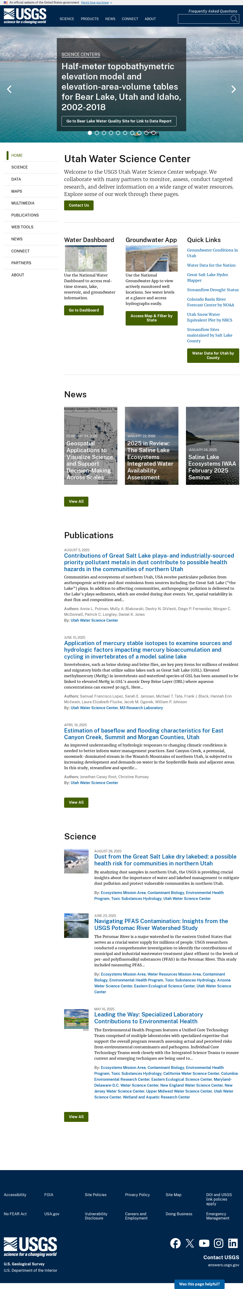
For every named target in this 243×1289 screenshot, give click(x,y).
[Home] (25, 23)
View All (76, 501)
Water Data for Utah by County (213, 355)
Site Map (173, 1195)
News (110, 19)
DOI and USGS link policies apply (219, 1199)
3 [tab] (104, 133)
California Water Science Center (191, 1073)
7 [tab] (132, 133)
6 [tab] (125, 133)
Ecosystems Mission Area (123, 892)
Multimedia (22, 203)
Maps (16, 191)
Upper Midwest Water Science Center (179, 1091)
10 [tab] (153, 133)
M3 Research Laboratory (141, 708)
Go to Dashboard (84, 310)
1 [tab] (90, 133)
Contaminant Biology (166, 892)
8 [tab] (139, 133)
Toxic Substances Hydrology (136, 898)
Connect (130, 19)
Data (16, 179)
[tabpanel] (121, 85)
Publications (25, 215)
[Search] (234, 19)
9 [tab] (146, 133)
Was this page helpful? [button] (199, 1284)
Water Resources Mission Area (174, 974)
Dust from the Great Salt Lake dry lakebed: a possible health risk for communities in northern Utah (165, 860)
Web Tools (22, 227)
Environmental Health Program (136, 980)
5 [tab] (118, 133)
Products (90, 19)
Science (67, 19)
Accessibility (15, 1195)
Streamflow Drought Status (213, 289)
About (150, 19)
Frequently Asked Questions (213, 11)
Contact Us (79, 205)
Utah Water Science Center (94, 620)
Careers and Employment (136, 1216)
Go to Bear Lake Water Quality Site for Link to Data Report (119, 121)
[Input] (208, 19)
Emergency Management (217, 1216)
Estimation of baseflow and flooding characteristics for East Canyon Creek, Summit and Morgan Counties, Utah (143, 734)
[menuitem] (67, 16)
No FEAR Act (15, 1214)
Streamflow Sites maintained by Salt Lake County (209, 335)
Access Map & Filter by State (152, 318)
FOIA (48, 1195)
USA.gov (51, 1214)
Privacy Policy (137, 1195)
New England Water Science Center (191, 1085)
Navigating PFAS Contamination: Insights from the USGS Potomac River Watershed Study (161, 924)
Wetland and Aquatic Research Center (156, 1097)
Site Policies (96, 1195)
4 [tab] (111, 133)
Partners (21, 263)
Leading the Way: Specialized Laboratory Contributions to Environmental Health (148, 1017)
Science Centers (81, 54)
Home (17, 155)
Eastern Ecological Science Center (164, 986)
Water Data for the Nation (211, 265)
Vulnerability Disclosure (96, 1216)
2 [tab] (97, 133)
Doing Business (179, 1214)
